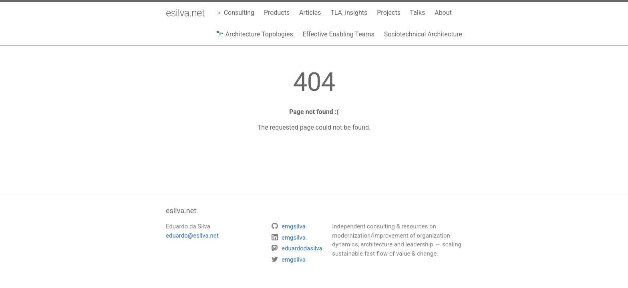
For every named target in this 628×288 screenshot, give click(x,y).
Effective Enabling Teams (338, 34)
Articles (310, 12)
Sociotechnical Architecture (423, 34)
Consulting (239, 12)
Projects (389, 12)
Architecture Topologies (259, 34)
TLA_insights (348, 12)
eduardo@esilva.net (192, 235)
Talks (417, 12)
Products (277, 12)
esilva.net (185, 13)
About (443, 12)
